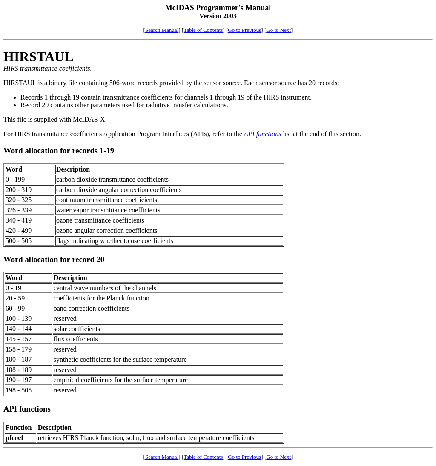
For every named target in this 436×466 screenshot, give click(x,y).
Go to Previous (244, 30)
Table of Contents (203, 30)
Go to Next (278, 30)
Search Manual (161, 30)
